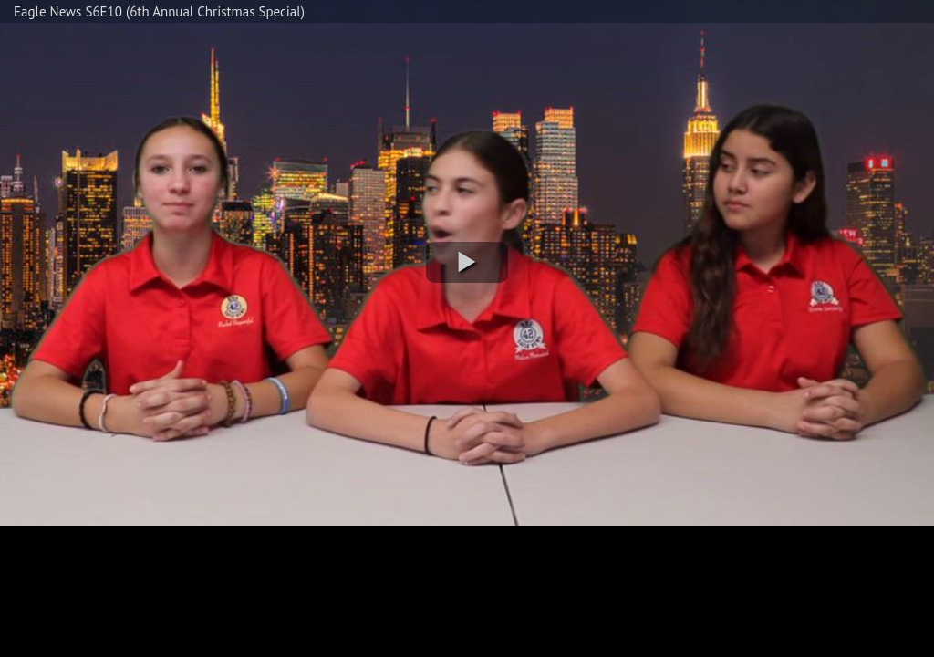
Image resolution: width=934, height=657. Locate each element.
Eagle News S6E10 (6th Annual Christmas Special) (159, 11)
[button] (467, 262)
